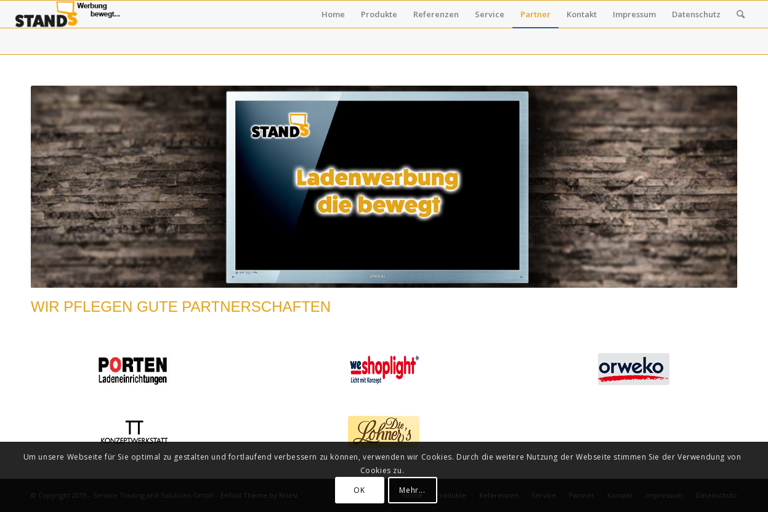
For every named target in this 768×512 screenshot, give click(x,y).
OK (359, 490)
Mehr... (412, 490)
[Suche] (741, 14)
